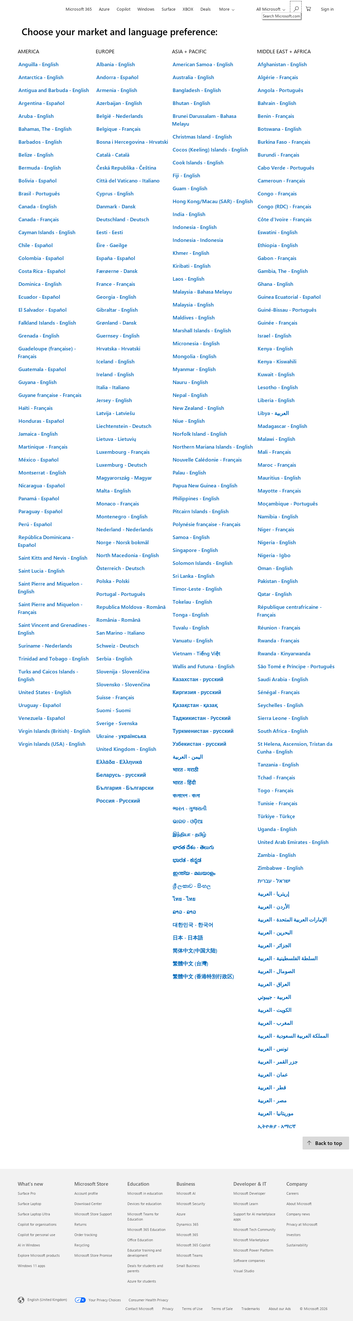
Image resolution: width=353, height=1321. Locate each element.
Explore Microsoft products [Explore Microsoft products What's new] (39, 1255)
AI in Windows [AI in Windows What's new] (29, 1245)
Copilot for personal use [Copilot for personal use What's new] (36, 1234)
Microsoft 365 (79, 9)
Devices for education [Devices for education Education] (144, 1203)
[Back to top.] (326, 1143)
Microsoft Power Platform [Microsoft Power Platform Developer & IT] (253, 1250)
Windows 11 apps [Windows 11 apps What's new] (31, 1265)
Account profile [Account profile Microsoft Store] (86, 1193)
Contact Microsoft (139, 1308)
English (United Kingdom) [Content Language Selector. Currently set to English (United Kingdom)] (47, 1299)
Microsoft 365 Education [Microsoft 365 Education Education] (146, 1229)
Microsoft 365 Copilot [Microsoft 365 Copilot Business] (193, 1245)
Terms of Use (192, 1308)
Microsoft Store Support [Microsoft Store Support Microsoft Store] (93, 1214)
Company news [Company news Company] (298, 1214)
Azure (104, 9)
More (224, 9)
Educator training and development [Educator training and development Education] (144, 1253)
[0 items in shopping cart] (308, 8)
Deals (205, 9)
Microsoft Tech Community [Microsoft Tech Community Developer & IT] (254, 1229)
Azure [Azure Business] (181, 1214)
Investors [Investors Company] (293, 1234)
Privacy (167, 1308)
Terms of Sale (222, 1308)
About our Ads (280, 1308)
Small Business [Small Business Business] (188, 1265)
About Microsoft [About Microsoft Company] (299, 1203)
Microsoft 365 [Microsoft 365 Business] (187, 1234)
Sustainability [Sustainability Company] (297, 1245)
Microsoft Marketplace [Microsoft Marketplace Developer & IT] (251, 1239)
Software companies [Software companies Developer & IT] (249, 1260)
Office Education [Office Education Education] (140, 1239)
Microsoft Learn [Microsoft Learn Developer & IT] (245, 1203)
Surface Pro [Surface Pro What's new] (27, 1193)
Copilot (123, 9)
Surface (169, 9)
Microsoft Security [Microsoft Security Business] (190, 1203)
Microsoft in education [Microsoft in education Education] (145, 1193)
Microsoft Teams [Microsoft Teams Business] (189, 1255)
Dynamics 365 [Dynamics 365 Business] (187, 1224)
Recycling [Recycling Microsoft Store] (81, 1245)
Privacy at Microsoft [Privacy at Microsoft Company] (301, 1224)
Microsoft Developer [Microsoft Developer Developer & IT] (249, 1193)
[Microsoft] (40, 9)
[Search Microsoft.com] (296, 8)
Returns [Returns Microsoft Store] (80, 1224)
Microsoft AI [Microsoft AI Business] (186, 1193)
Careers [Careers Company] (292, 1193)
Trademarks (250, 1308)
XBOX (188, 9)
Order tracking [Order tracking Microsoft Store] (85, 1234)
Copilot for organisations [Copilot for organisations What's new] (37, 1224)
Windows (146, 9)
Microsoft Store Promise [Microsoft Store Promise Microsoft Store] (93, 1255)
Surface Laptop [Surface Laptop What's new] (29, 1203)
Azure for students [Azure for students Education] (141, 1281)
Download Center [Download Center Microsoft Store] (88, 1203)
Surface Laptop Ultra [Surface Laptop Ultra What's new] (34, 1214)
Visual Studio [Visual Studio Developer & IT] (243, 1270)
